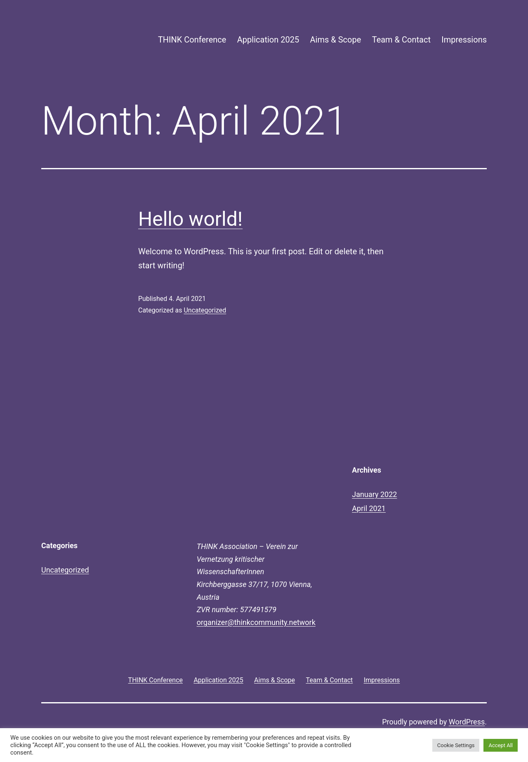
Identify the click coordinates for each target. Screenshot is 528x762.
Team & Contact (401, 40)
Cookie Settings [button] (456, 745)
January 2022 (374, 494)
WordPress (467, 721)
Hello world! (190, 219)
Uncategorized (205, 310)
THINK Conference (192, 40)
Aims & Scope (335, 40)
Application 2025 (268, 40)
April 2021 (369, 508)
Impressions (464, 40)
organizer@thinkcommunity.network (256, 622)
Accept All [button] (500, 745)
